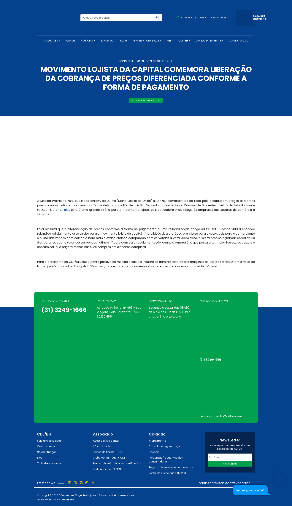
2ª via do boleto (103, 445)
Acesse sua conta (191, 17)
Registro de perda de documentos (171, 466)
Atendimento (157, 439)
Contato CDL (238, 40)
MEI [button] (169, 40)
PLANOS (70, 40)
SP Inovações (65, 498)
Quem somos (46, 445)
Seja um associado (49, 439)
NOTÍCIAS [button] (87, 40)
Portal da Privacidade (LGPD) (167, 472)
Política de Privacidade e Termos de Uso (224, 482)
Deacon (154, 451)
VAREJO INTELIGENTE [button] (208, 40)
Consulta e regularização (165, 445)
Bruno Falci (61, 208)
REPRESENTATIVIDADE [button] (146, 40)
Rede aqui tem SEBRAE (107, 468)
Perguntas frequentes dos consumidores (166, 458)
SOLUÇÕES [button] (51, 40)
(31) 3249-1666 (64, 308)
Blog (123, 40)
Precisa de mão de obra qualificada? (117, 462)
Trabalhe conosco (49, 462)
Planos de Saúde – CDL (108, 451)
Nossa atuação (47, 451)
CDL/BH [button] (183, 40)
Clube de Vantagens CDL (109, 456)
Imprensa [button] (107, 40)
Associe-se (218, 17)
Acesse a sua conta (106, 439)
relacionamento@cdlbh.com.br (223, 415)
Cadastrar (230, 462)
